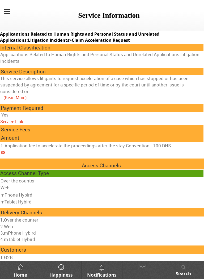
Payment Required (22, 108)
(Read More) (15, 98)
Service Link (11, 121)
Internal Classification (25, 47)
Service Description (23, 71)
